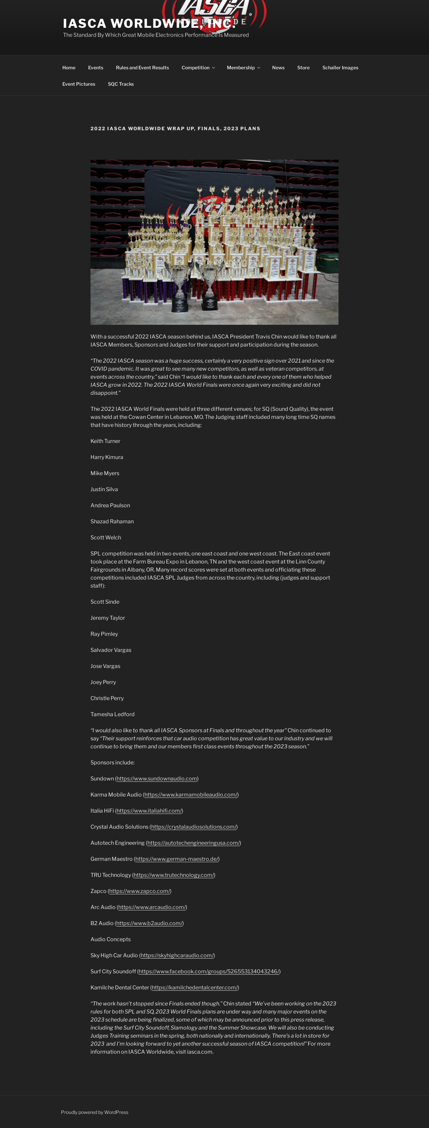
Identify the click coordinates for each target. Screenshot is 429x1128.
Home (68, 67)
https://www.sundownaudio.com (157, 778)
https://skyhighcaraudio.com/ (177, 955)
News (278, 67)
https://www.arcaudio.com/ (152, 907)
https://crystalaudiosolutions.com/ (193, 827)
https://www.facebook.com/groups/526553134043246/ (209, 971)
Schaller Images (340, 67)
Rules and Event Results (142, 67)
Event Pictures (78, 84)
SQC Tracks (121, 84)
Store (303, 67)
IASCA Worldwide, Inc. (149, 23)
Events (95, 67)
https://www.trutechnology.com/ (174, 875)
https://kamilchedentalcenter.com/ (195, 987)
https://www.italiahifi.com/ (149, 811)
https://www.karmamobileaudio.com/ (190, 795)
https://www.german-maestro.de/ (176, 859)
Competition (199, 67)
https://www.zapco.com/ (139, 891)
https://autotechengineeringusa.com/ (193, 843)
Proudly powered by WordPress (94, 1112)
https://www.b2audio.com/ (149, 923)
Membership (244, 67)
